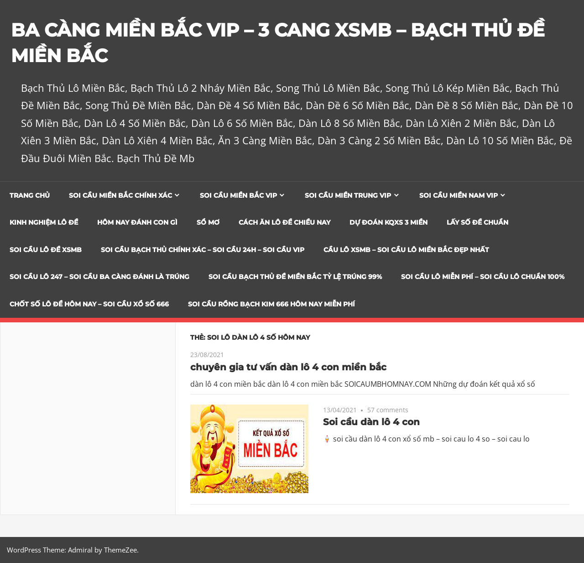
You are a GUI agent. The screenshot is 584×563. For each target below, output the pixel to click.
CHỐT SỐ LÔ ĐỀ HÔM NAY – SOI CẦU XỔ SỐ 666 (89, 304)
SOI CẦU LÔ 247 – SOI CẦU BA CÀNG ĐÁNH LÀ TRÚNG (99, 277)
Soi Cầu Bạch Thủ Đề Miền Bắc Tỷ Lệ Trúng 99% (295, 277)
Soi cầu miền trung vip (348, 195)
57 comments (387, 409)
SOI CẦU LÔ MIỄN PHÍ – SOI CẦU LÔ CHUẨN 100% (482, 277)
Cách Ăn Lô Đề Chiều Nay (284, 222)
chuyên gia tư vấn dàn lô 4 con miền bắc (288, 367)
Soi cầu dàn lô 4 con (371, 421)
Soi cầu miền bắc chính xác (120, 195)
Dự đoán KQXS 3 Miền (388, 222)
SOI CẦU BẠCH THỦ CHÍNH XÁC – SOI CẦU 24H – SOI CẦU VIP (202, 250)
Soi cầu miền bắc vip (238, 195)
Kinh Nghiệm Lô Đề (44, 222)
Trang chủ (30, 195)
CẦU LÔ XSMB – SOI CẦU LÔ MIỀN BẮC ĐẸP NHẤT (406, 250)
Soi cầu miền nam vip (458, 195)
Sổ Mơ (208, 222)
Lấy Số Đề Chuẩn (477, 222)
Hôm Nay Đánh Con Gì (137, 222)
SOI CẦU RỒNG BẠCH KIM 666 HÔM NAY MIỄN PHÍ (271, 304)
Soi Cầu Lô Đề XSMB (46, 250)
